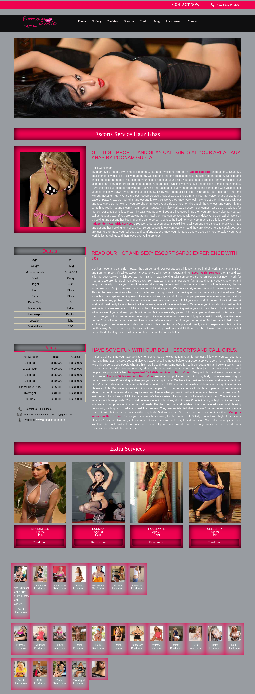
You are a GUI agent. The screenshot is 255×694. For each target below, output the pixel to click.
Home (82, 21)
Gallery (96, 21)
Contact (193, 21)
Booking (112, 21)
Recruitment (174, 21)
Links (144, 21)
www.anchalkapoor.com (50, 419)
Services (129, 21)
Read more (21, 612)
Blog (157, 21)
